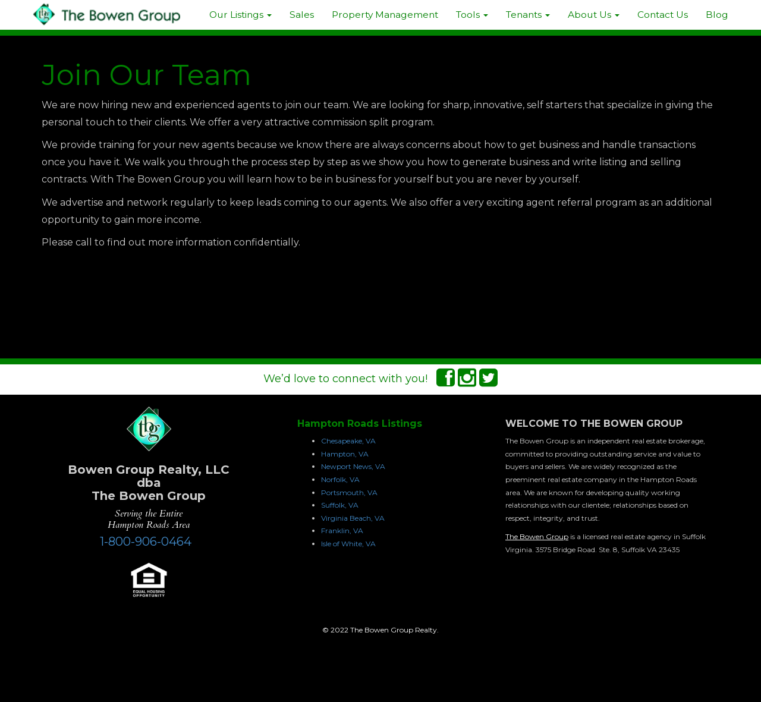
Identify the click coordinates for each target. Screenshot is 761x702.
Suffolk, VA (340, 504)
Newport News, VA (353, 466)
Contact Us (662, 14)
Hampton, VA (345, 453)
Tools (472, 14)
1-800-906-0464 (145, 541)
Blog (717, 14)
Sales (302, 14)
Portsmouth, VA (349, 492)
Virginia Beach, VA (353, 518)
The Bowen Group (536, 536)
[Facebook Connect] (445, 381)
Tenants (528, 14)
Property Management (385, 14)
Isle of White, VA (348, 543)
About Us (594, 14)
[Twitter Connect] (488, 381)
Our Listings (240, 14)
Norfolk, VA (340, 479)
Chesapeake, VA (348, 440)
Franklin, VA (342, 530)
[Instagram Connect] (467, 381)
